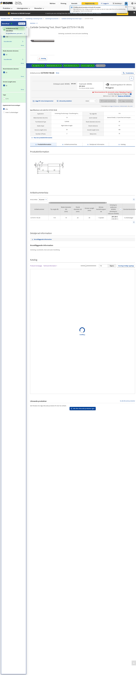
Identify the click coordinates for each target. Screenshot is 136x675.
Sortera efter (120, 209)
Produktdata (128, 73)
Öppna (112, 266)
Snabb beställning (108, 101)
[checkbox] (14, 36)
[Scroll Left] (49, 202)
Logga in (105, 3)
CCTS (7, 99)
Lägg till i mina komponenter (44, 101)
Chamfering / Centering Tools (33, 18)
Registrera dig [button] (89, 3)
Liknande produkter (65, 101)
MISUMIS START (5, 18)
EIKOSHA (32, 23)
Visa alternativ (8, 41)
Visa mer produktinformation (43, 138)
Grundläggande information (43, 239)
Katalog (43, 58)
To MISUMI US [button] (122, 13)
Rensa (22, 45)
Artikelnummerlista (70, 144)
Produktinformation (44, 144)
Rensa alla (21, 23)
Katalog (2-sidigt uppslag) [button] (126, 266)
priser (131, 106)
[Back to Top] (134, 663)
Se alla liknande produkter (127, 401)
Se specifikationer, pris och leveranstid (15, 33)
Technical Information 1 (50, 266)
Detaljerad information (96, 144)
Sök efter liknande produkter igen (84, 408)
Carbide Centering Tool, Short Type (71, 18)
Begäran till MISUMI (124, 96)
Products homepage (36, 266)
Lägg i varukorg (125, 101)
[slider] (86, 266)
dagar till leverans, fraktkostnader (118, 106)
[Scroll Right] (106, 202)
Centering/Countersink (51, 18)
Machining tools (17, 18)
